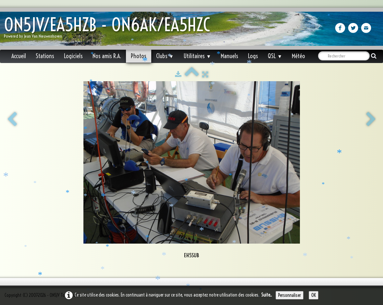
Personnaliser (289, 295)
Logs (253, 56)
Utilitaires (197, 56)
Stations (45, 56)
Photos (138, 56)
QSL (275, 56)
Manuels (229, 56)
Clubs (165, 56)
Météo (298, 56)
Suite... (266, 295)
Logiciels (73, 56)
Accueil (18, 56)
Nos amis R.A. (107, 56)
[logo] (109, 29)
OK (313, 295)
